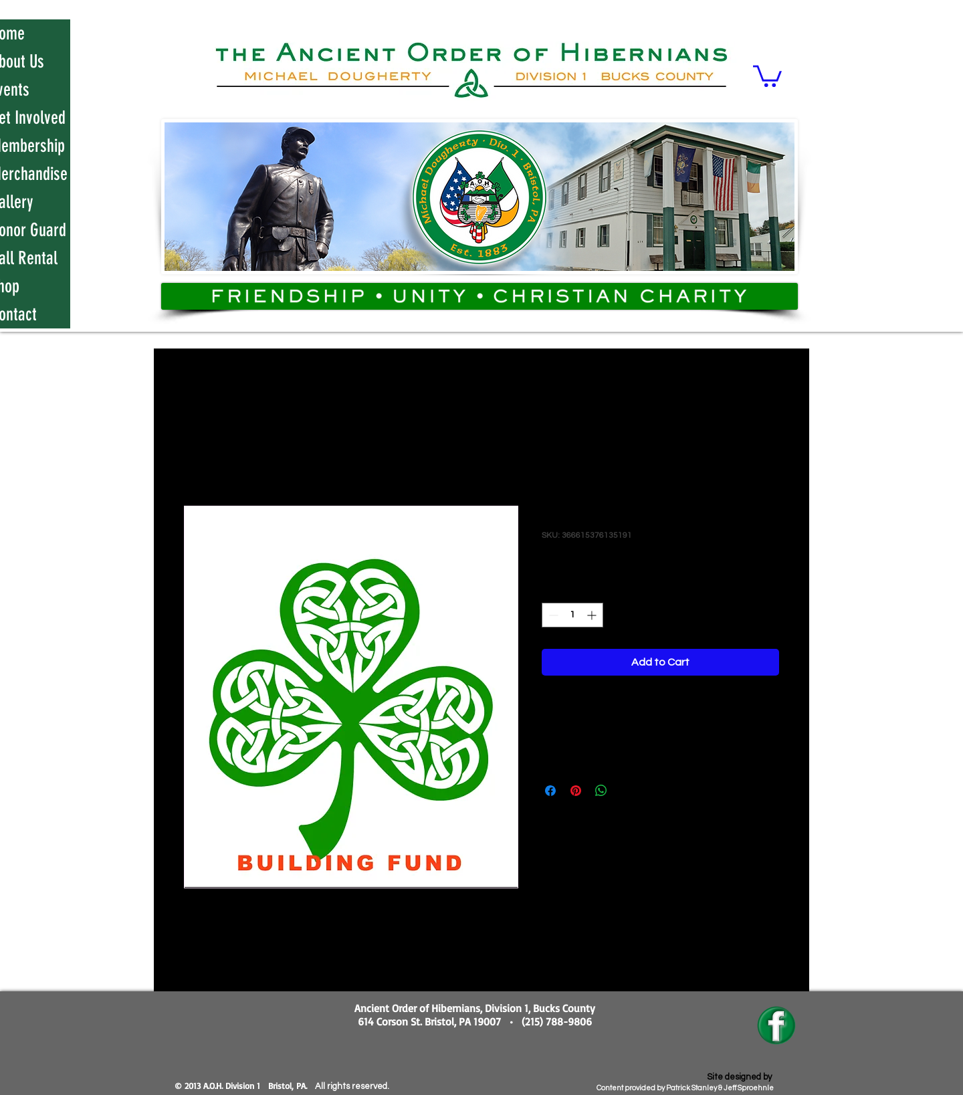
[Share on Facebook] (550, 791)
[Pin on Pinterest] (576, 791)
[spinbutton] (572, 615)
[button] (767, 75)
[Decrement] (552, 615)
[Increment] (592, 615)
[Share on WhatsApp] (601, 791)
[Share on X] (627, 791)
